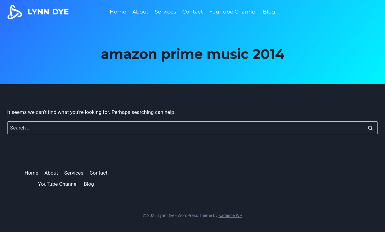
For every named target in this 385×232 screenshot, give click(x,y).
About (140, 12)
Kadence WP (230, 215)
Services (165, 12)
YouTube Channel (233, 12)
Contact (192, 12)
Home (118, 12)
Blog (269, 12)
